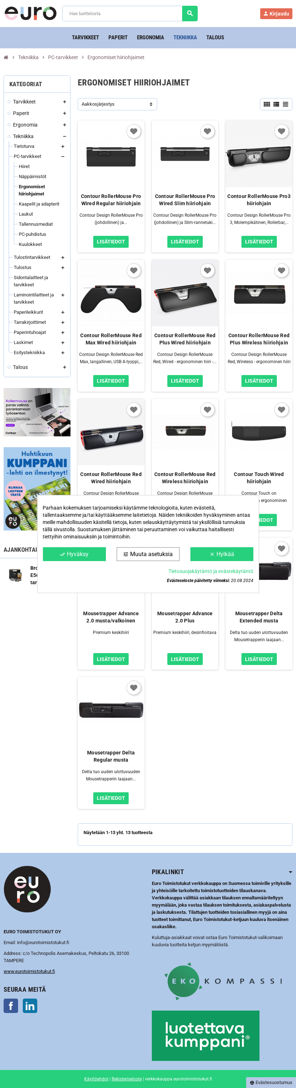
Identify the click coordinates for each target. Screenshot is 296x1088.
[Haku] (129, 13)
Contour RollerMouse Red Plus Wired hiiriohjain (184, 338)
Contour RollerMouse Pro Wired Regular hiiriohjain (111, 199)
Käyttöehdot (96, 1079)
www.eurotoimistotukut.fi (29, 971)
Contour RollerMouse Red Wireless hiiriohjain (184, 477)
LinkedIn (30, 1006)
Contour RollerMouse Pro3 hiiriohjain (259, 199)
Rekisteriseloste (127, 1079)
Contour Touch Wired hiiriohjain (259, 477)
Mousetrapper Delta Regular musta (111, 756)
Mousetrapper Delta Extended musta (259, 617)
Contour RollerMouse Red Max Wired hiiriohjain (110, 338)
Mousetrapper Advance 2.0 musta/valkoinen (111, 617)
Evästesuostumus (271, 1082)
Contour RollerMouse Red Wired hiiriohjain (110, 477)
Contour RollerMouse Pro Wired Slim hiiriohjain (185, 199)
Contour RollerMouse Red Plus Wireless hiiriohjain (258, 338)
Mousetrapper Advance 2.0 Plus (185, 617)
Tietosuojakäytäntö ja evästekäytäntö (210, 571)
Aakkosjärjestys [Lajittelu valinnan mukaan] (98, 104)
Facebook (11, 1006)
